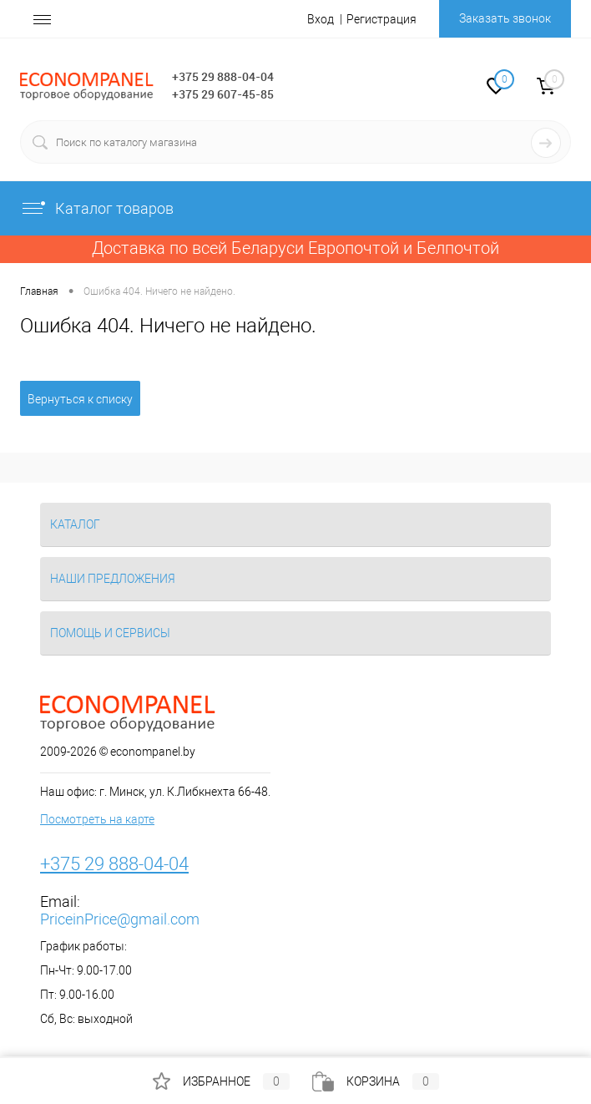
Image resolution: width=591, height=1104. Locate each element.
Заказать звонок (505, 18)
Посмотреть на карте (97, 819)
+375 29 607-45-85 (223, 94)
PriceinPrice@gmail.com (120, 919)
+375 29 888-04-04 (223, 76)
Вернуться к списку (80, 399)
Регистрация (381, 19)
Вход (320, 19)
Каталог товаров (97, 208)
